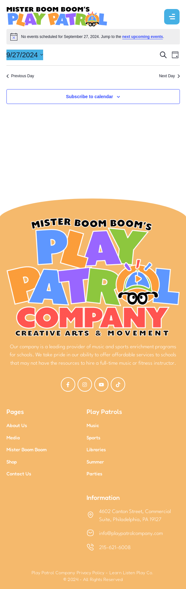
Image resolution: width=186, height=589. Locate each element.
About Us (16, 425)
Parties (94, 474)
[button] (167, 559)
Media (13, 438)
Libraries (96, 449)
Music (93, 425)
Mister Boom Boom (26, 449)
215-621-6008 (115, 547)
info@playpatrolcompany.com (131, 533)
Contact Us (18, 474)
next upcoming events (142, 36)
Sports (93, 438)
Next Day (169, 76)
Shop (11, 462)
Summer (95, 462)
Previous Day (20, 76)
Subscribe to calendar (89, 96)
